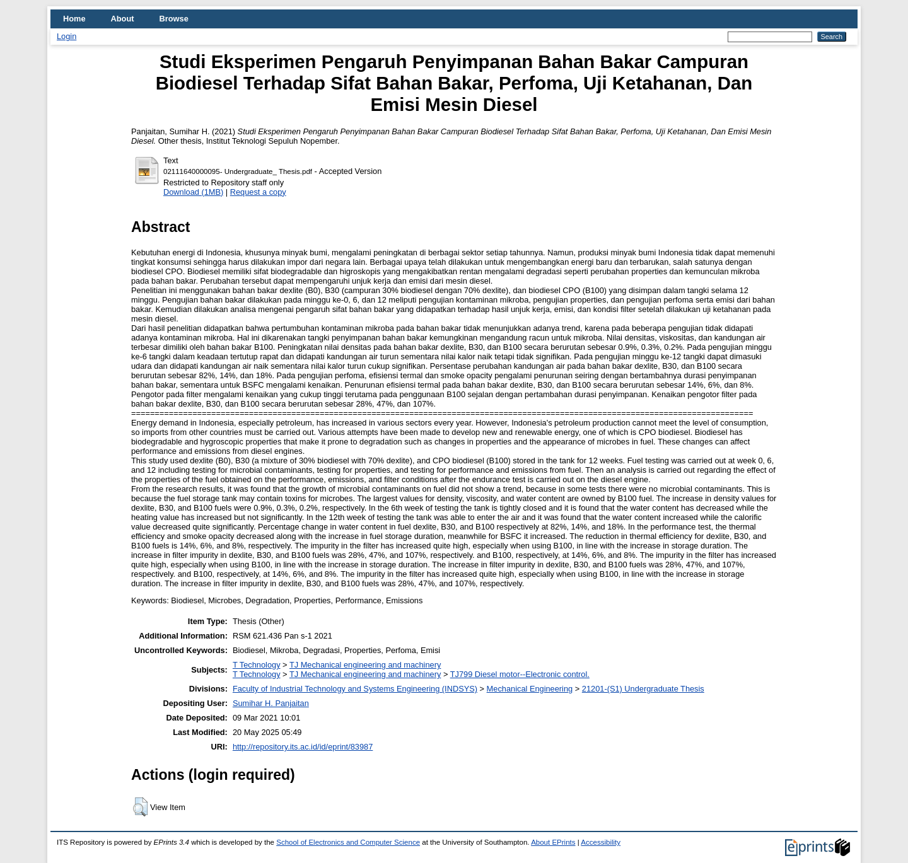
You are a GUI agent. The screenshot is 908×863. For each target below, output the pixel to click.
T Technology (257, 664)
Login (66, 36)
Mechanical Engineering (530, 688)
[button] (140, 806)
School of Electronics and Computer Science (348, 842)
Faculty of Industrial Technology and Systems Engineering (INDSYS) (355, 688)
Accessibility (600, 842)
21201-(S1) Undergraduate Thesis (643, 688)
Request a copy (258, 192)
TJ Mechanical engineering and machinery (365, 664)
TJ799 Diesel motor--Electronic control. (520, 674)
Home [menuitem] (74, 18)
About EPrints (553, 842)
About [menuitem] (122, 18)
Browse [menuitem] (174, 18)
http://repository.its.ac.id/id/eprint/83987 (303, 746)
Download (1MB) (193, 192)
